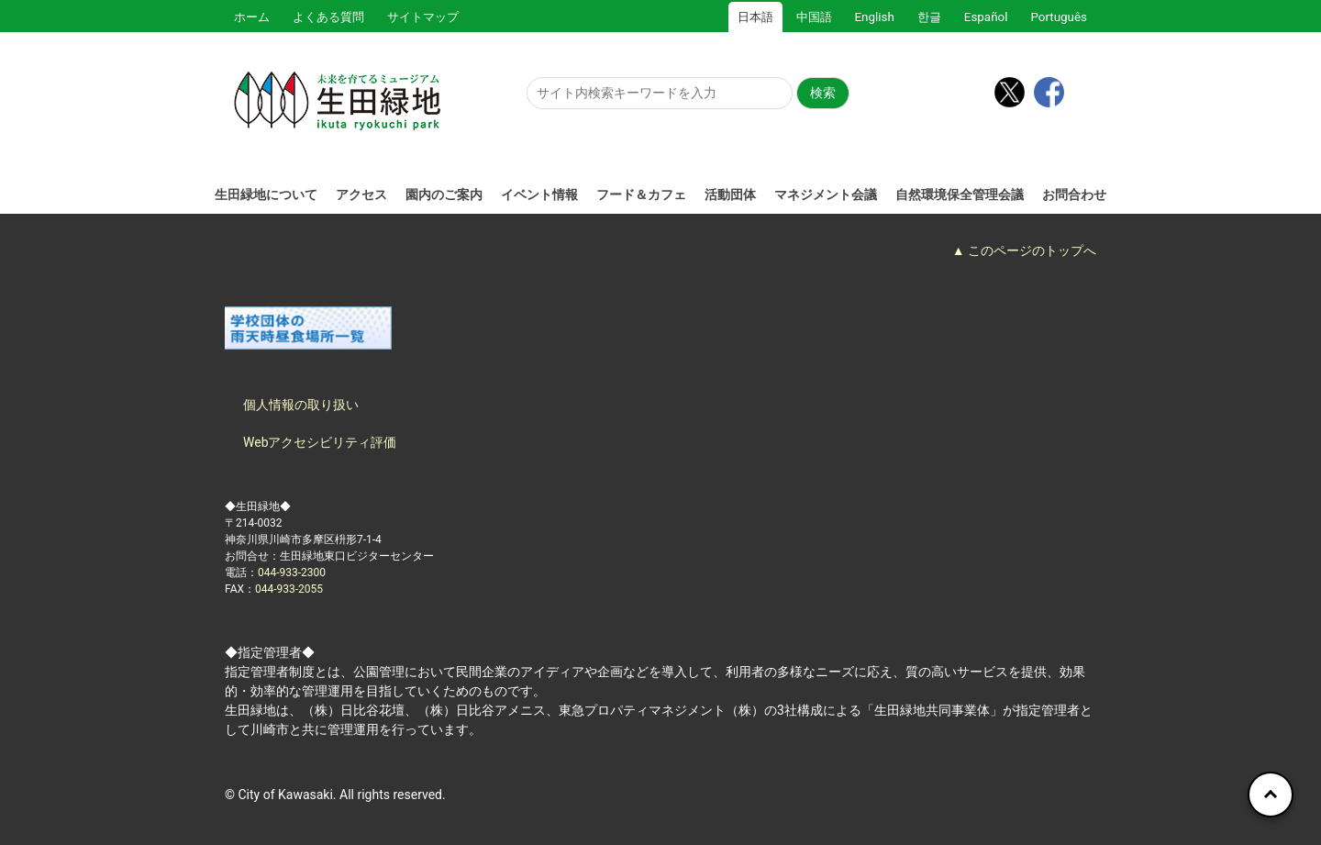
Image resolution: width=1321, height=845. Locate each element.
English (874, 17)
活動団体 (730, 194)
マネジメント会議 (825, 194)
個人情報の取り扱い (301, 404)
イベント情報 (539, 194)
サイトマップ (423, 17)
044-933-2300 (292, 572)
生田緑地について (266, 194)
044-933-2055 (289, 589)
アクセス (361, 194)
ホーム (252, 17)
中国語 (814, 17)
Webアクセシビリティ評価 (320, 442)
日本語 (755, 17)
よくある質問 (328, 17)
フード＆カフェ (641, 194)
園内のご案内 (444, 194)
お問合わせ (1074, 194)
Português (1058, 17)
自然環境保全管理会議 (959, 194)
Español (986, 17)
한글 (929, 17)
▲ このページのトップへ (1024, 250)
